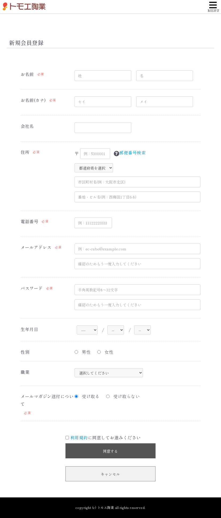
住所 (25, 152)
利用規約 (79, 437)
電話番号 (29, 221)
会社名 (27, 126)
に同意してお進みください (103, 438)
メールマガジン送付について (47, 400)
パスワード (32, 288)
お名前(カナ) (33, 100)
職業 (25, 372)
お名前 (27, 74)
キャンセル (110, 474)
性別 (25, 352)
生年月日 (29, 329)
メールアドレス (36, 247)
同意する (110, 451)
